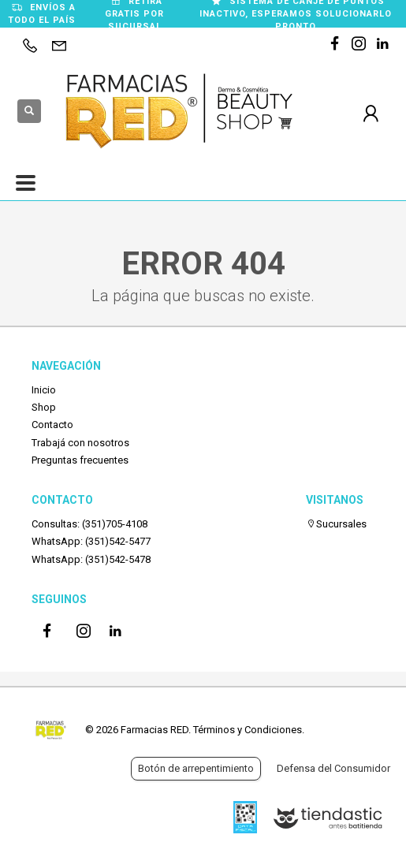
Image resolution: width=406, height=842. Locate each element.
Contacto (52, 424)
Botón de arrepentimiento (196, 768)
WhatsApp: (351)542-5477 (91, 541)
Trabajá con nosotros (80, 443)
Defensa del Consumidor (333, 768)
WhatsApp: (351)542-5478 (91, 559)
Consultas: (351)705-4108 (89, 524)
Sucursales (336, 524)
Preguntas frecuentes (80, 460)
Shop (44, 407)
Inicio (44, 390)
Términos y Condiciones (247, 730)
